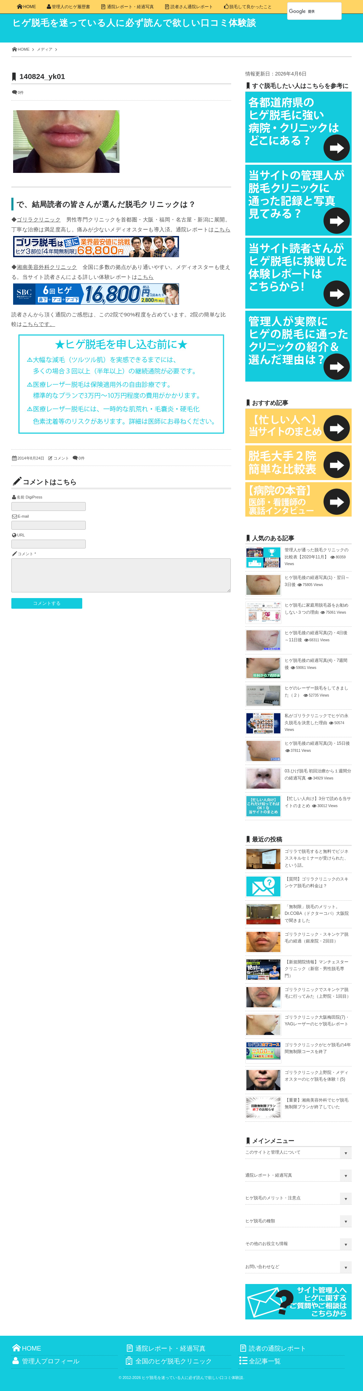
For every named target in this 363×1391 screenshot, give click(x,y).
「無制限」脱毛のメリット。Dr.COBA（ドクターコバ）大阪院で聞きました (317, 913)
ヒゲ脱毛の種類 (260, 1220)
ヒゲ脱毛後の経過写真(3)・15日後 (317, 743)
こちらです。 (38, 324)
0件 (21, 92)
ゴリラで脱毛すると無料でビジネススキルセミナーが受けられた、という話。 (316, 858)
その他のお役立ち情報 (266, 1243)
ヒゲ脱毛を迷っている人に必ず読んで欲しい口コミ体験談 (150, 23)
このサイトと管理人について (273, 1152)
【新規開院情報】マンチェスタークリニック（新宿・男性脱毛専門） (316, 968)
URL (21, 535)
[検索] (306, 11)
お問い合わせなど (262, 1266)
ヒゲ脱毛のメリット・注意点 (273, 1197)
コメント (61, 458)
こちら (222, 229)
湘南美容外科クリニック (47, 267)
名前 (20, 497)
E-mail (23, 516)
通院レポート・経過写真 (268, 1175)
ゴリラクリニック (39, 219)
